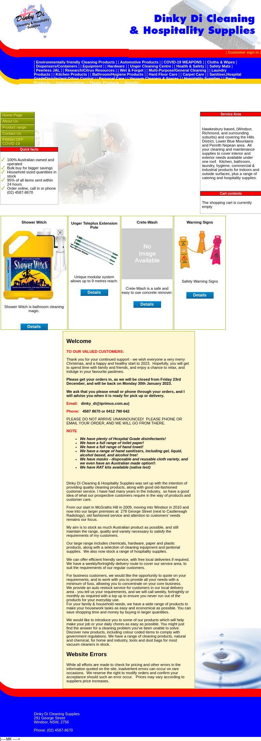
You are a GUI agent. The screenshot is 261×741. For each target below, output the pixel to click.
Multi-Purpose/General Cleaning (177, 70)
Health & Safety (190, 66)
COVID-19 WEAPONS (183, 62)
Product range (14, 127)
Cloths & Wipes (221, 62)
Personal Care (111, 78)
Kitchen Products (71, 74)
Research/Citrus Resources (90, 70)
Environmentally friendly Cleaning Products (75, 62)
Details (34, 326)
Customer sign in (243, 52)
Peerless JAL (48, 70)
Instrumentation (70, 82)
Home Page (12, 115)
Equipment (92, 66)
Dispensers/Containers (56, 66)
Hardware (116, 66)
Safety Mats (219, 66)
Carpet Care (193, 74)
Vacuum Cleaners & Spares (154, 78)
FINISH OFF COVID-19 (12, 141)
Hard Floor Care (163, 74)
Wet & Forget (131, 70)
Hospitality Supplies (202, 78)
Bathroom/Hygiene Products (117, 74)
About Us (10, 121)
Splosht (131, 82)
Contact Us (11, 133)
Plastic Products (104, 82)
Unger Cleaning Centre (150, 66)
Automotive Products (139, 62)
